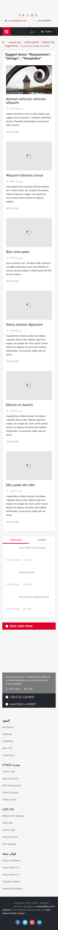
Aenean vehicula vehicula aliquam (26, 101)
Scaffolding (7, 741)
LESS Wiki (7, 823)
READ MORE (12, 132)
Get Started (7, 727)
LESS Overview (9, 837)
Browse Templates (11, 860)
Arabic (47, 31)
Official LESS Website (12, 816)
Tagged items (11, 46)
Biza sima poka (17, 252)
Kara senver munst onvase (32, 547)
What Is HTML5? (10, 778)
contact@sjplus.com (17, 20)
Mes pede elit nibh (20, 485)
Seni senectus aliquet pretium (34, 596)
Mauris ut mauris (19, 405)
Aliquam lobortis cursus (24, 175)
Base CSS (7, 748)
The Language (9, 844)
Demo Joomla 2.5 (10, 867)
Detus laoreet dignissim (24, 324)
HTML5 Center (9, 799)
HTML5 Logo (8, 771)
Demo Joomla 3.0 (10, 874)
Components (8, 755)
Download (7, 734)
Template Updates (11, 881)
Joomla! (6, 910)
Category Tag (47, 42)
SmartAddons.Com (45, 906)
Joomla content (31, 42)
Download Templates (12, 888)
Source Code (8, 830)
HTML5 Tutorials (10, 792)
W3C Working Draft (11, 785)
